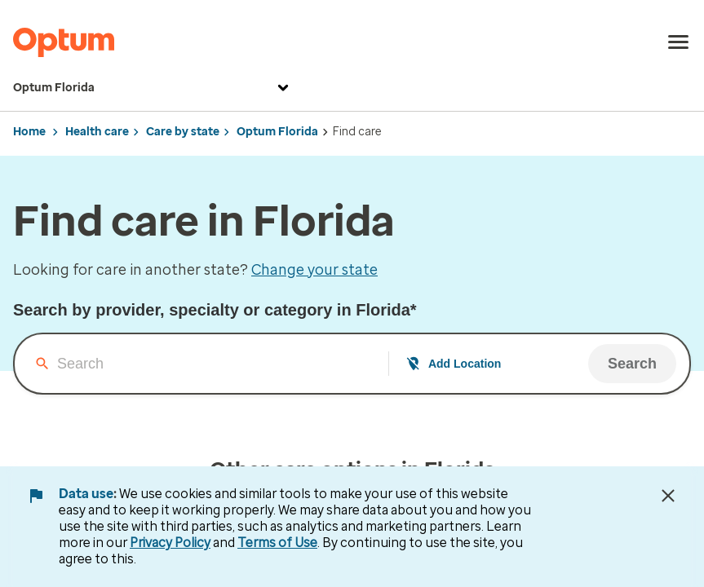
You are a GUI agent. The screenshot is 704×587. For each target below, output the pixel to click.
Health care (97, 132)
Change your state (314, 270)
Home (29, 132)
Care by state (182, 132)
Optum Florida (153, 88)
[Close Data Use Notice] (668, 495)
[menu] (678, 42)
